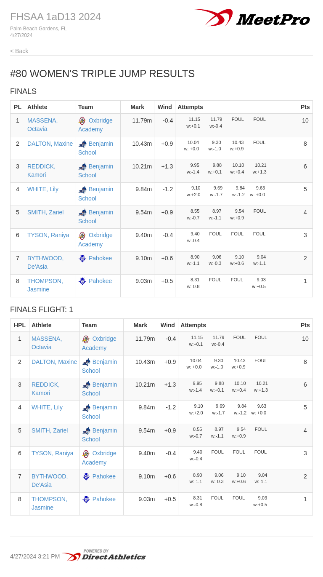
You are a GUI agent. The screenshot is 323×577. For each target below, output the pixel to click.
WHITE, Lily (42, 189)
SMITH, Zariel (45, 212)
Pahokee (100, 258)
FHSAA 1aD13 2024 (55, 16)
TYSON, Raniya (48, 235)
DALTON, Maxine (50, 143)
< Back (19, 51)
